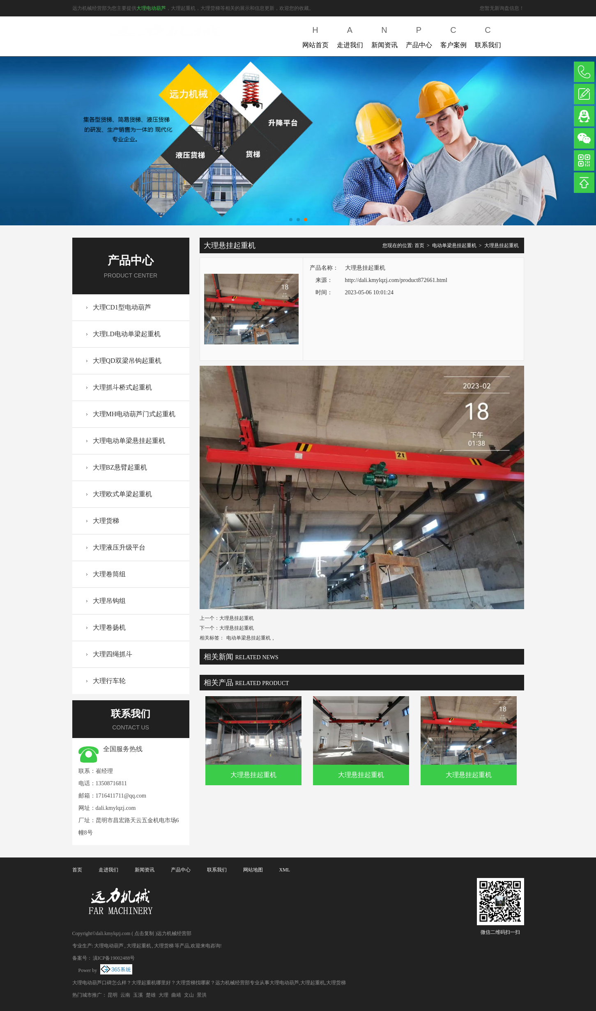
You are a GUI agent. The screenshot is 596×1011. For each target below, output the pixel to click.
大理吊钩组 (109, 600)
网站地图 (253, 870)
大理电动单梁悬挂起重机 (129, 440)
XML (284, 870)
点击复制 (144, 933)
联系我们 (488, 35)
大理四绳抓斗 (112, 654)
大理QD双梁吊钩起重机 (127, 360)
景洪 (202, 995)
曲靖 (176, 995)
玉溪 (138, 995)
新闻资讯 (384, 35)
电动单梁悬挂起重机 (454, 245)
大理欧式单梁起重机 (122, 494)
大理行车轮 (109, 680)
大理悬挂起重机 (501, 245)
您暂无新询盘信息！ (502, 8)
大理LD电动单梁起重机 (127, 333)
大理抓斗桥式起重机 (122, 387)
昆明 (112, 995)
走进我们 (350, 35)
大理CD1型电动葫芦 (122, 307)
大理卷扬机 (109, 627)
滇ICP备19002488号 (114, 958)
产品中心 (419, 35)
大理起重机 (139, 946)
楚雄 (151, 995)
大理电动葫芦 (151, 8)
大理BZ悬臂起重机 (120, 467)
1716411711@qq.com (121, 796)
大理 (163, 995)
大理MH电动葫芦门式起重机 (134, 413)
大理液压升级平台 (119, 547)
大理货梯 (106, 520)
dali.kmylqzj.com (116, 808)
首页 (419, 245)
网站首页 (315, 35)
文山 (189, 995)
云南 (125, 995)
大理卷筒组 (109, 574)
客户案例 (453, 35)
